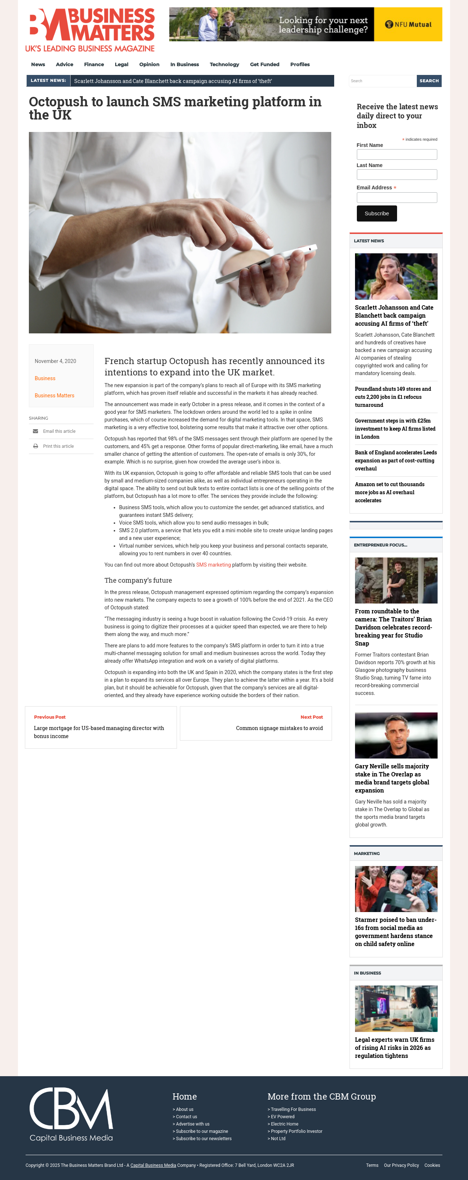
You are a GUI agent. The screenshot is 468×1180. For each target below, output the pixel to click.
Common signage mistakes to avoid (279, 728)
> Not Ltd (277, 1138)
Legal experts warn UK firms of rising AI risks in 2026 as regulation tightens (394, 1047)
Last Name (370, 165)
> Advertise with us (191, 1124)
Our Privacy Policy (401, 1165)
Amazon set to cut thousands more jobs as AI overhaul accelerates (389, 492)
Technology (224, 64)
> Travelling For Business (292, 1109)
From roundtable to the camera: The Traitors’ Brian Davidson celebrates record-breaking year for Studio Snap (393, 627)
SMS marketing (213, 565)
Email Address (377, 187)
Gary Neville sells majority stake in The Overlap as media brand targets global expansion (392, 778)
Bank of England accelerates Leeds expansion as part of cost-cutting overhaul (396, 460)
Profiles (300, 64)
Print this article (51, 446)
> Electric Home (283, 1124)
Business (45, 378)
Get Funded (264, 64)
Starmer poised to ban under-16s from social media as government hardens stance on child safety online (396, 932)
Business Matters (55, 395)
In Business (184, 64)
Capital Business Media (153, 1165)
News (38, 64)
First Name (370, 145)
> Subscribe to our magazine (200, 1131)
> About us (183, 1109)
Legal (121, 64)
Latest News (369, 240)
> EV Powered (281, 1116)
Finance (94, 64)
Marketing (367, 853)
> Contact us (185, 1116)
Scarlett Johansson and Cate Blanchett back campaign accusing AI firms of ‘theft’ (173, 80)
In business (367, 973)
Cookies (432, 1165)
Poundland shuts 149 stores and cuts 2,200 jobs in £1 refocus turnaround (393, 396)
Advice (64, 64)
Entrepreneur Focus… (380, 545)
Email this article (52, 431)
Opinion (149, 64)
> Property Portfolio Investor (295, 1131)
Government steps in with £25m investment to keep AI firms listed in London (395, 428)
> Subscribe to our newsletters (202, 1138)
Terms (372, 1165)
